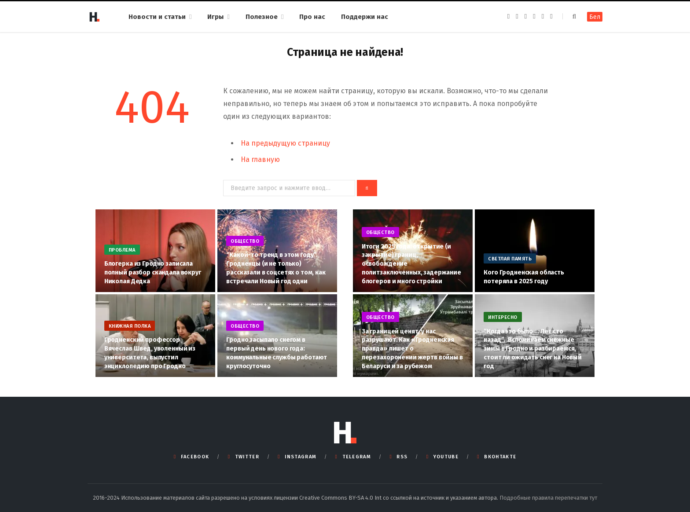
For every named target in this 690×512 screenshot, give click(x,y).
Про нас (312, 17)
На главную (260, 159)
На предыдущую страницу (285, 143)
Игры (215, 17)
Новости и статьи (157, 17)
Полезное (262, 17)
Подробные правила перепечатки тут (548, 497)
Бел (594, 17)
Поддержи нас (364, 17)
